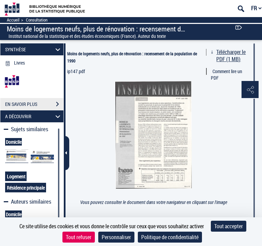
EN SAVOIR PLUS (34, 104)
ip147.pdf (76, 71)
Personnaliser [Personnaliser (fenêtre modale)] (116, 237)
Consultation (36, 20)
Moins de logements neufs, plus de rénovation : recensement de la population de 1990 (132, 57)
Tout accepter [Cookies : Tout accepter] (228, 226)
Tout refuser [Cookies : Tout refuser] (78, 237)
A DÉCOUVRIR (33, 116)
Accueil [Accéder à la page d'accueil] (13, 20)
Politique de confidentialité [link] (170, 237)
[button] (250, 90)
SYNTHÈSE (33, 49)
